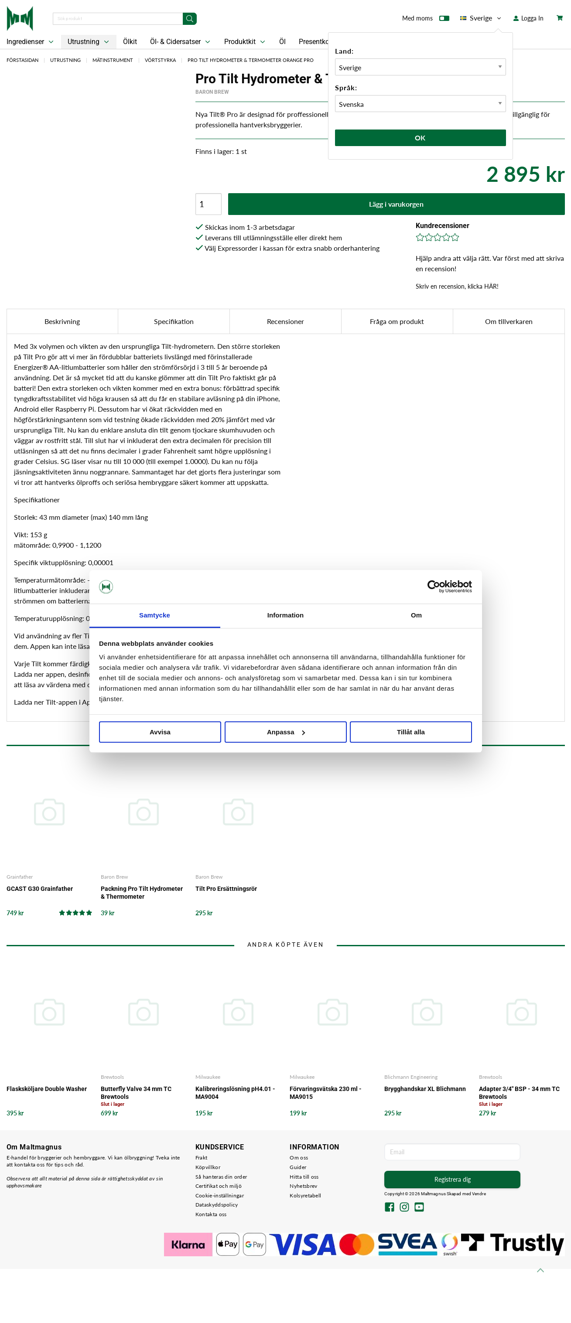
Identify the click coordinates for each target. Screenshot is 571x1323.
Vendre (479, 1193)
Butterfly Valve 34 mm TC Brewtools (136, 1092)
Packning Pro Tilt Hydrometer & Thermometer (142, 892)
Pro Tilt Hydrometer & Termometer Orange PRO (251, 60)
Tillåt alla (411, 732)
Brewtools (112, 1077)
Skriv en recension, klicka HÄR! (457, 286)
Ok (420, 137)
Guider (298, 1167)
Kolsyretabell (305, 1195)
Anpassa (286, 732)
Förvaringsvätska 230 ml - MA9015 (326, 1092)
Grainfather (20, 876)
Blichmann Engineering (411, 1077)
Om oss (299, 1157)
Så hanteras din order (221, 1176)
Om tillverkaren (509, 321)
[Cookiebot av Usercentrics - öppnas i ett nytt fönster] (434, 586)
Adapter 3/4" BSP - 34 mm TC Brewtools (519, 1092)
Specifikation (174, 321)
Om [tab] (416, 615)
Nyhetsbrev (303, 1186)
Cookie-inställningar (219, 1195)
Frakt (201, 1157)
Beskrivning (62, 321)
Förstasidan (22, 60)
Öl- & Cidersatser (181, 42)
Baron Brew (212, 92)
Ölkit (130, 42)
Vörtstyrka (160, 60)
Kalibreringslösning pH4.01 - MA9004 (235, 1092)
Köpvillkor (207, 1167)
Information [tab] (285, 615)
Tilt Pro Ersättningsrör (226, 888)
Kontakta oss (211, 1214)
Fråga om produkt (397, 321)
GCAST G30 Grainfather (40, 888)
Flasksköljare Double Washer (47, 1088)
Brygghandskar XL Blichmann (425, 1088)
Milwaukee (207, 1077)
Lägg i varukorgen (396, 204)
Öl (282, 42)
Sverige (481, 17)
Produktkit (245, 42)
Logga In (528, 18)
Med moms (425, 20)
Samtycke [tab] (154, 615)
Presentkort (316, 42)
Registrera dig (452, 1179)
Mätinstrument (112, 60)
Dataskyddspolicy (216, 1204)
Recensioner (285, 321)
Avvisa (160, 732)
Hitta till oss (304, 1176)
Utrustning (89, 42)
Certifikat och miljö (218, 1186)
